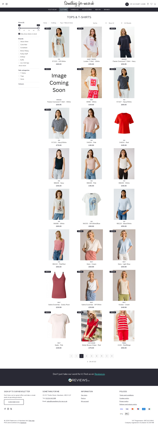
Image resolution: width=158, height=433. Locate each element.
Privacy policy (123, 401)
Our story (84, 395)
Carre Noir (22, 45)
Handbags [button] (75, 10)
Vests (21, 79)
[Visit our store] (148, 4)
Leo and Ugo (23, 63)
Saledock (23, 423)
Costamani (22, 48)
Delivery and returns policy (128, 404)
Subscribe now (14, 402)
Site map (31, 421)
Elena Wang (23, 51)
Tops (21, 76)
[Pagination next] (107, 356)
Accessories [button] (87, 10)
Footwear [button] (52, 10)
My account (85, 401)
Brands (107, 10)
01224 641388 (50, 398)
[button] (127, 4)
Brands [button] (20, 39)
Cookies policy (124, 398)
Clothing (53, 23)
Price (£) (21, 22)
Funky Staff (23, 54)
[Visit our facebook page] (3, 4)
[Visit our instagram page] (7, 4)
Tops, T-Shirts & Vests (66, 23)
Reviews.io (100, 374)
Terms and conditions (126, 395)
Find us (83, 398)
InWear (21, 57)
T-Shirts (22, 73)
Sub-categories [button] (23, 70)
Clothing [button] (63, 10)
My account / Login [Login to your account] (137, 4)
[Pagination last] (112, 356)
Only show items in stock (27, 34)
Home (45, 23)
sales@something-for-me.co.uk (57, 401)
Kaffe (21, 60)
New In (97, 10)
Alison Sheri (23, 42)
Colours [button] (21, 84)
